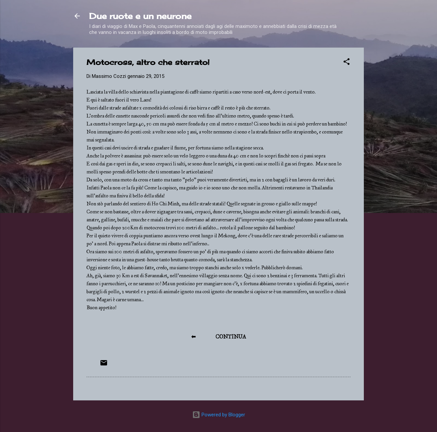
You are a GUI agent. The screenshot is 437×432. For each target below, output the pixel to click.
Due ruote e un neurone (140, 16)
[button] (347, 63)
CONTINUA (231, 336)
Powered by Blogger (218, 415)
